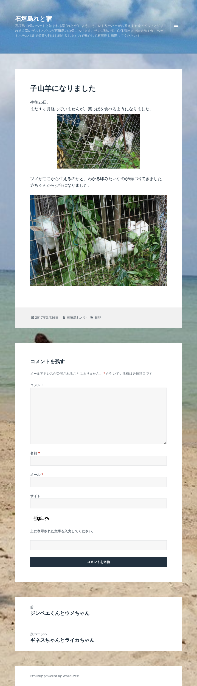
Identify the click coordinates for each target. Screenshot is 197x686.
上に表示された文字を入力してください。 (62, 531)
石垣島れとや (76, 317)
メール (36, 474)
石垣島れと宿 (33, 18)
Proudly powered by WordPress (54, 676)
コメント (37, 385)
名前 (35, 453)
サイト (35, 496)
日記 (98, 317)
